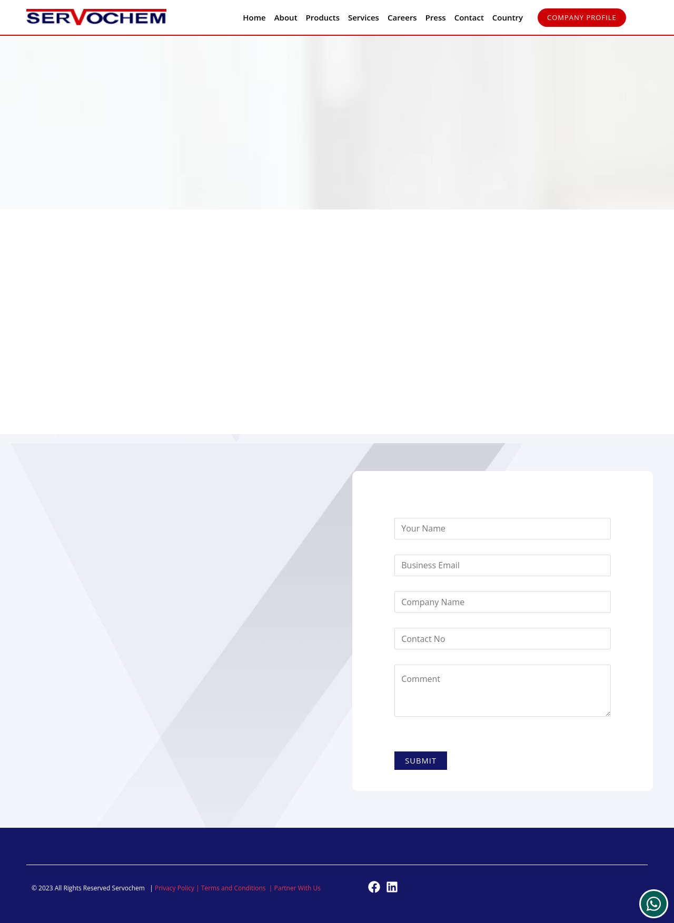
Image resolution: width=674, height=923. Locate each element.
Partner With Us (297, 888)
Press (435, 17)
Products (323, 17)
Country (507, 17)
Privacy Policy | (178, 888)
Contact (469, 17)
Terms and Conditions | (237, 888)
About (286, 17)
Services (363, 17)
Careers (402, 17)
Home (254, 17)
